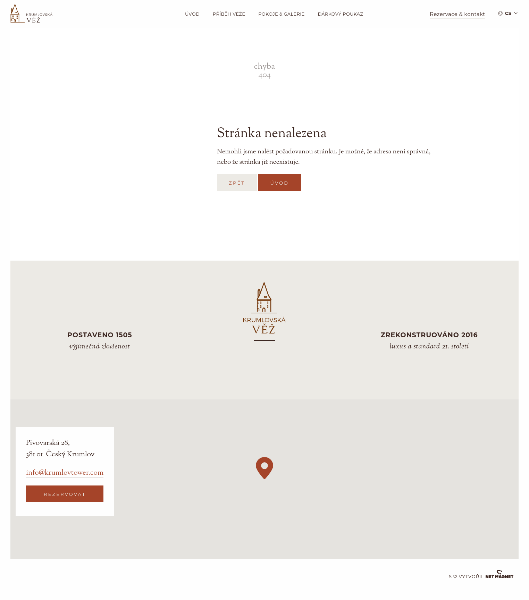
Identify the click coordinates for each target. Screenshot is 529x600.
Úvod (192, 14)
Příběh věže (229, 14)
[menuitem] (508, 13)
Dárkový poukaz (340, 14)
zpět (237, 183)
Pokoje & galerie (281, 14)
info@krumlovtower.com (64, 473)
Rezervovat (65, 494)
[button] (264, 468)
